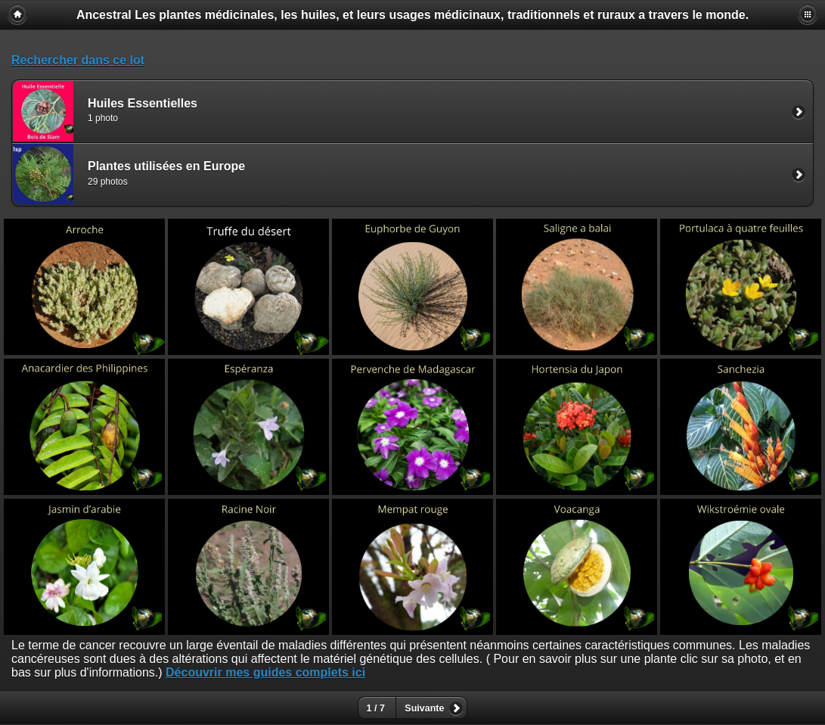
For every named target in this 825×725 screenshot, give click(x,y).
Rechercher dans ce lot (77, 60)
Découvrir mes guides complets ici (265, 672)
